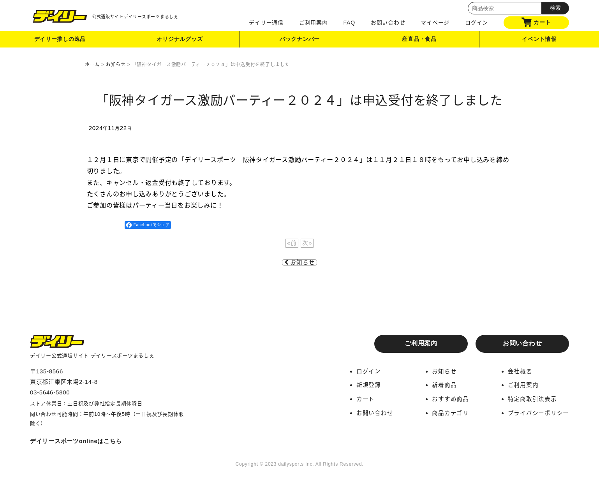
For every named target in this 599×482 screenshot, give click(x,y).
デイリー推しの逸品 (60, 40)
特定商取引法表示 (532, 398)
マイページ (435, 22)
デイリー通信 (266, 22)
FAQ (349, 22)
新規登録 (368, 385)
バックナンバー (299, 40)
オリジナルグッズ (179, 40)
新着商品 (444, 385)
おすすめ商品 (450, 398)
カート (536, 22)
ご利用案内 (313, 22)
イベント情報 (539, 40)
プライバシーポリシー (538, 412)
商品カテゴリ (450, 412)
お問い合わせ (388, 22)
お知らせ (299, 262)
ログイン (476, 22)
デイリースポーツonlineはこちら (76, 441)
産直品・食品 (419, 40)
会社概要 (520, 371)
